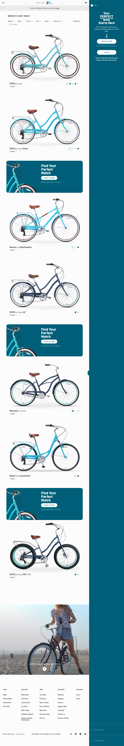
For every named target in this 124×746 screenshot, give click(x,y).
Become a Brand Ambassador (26, 719)
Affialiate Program (27, 714)
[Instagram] (71, 734)
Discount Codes (45, 714)
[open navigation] (3, 2)
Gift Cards (6, 706)
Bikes (5, 695)
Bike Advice (25, 695)
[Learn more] (44, 669)
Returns (60, 702)
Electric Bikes (7, 698)
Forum (78, 698)
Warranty (61, 695)
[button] (11, 21)
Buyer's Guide (44, 702)
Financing (43, 698)
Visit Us (42, 718)
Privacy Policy (20, 734)
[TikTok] (75, 734)
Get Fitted (24, 698)
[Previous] (2, 8)
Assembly (61, 710)
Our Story (24, 706)
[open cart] (85, 2)
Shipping (60, 698)
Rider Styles (25, 710)
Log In (78, 695)
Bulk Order (43, 710)
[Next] (87, 8)
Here (57, 8)
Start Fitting (49, 178)
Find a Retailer (44, 706)
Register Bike (62, 706)
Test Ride (43, 695)
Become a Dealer (63, 718)
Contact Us (61, 714)
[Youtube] (85, 734)
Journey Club (25, 702)
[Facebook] (80, 734)
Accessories (7, 702)
